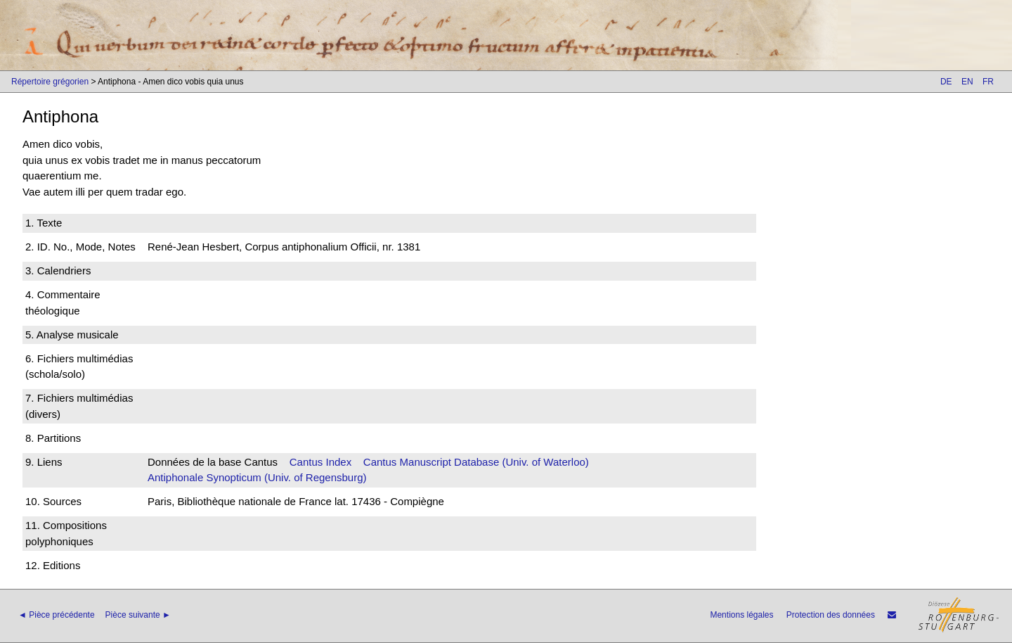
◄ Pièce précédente (56, 615)
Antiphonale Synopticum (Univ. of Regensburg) (257, 477)
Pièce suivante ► (138, 615)
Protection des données (830, 615)
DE (946, 82)
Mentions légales (741, 615)
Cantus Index (320, 462)
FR (988, 82)
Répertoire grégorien (50, 82)
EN (967, 82)
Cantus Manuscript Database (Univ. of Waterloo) (476, 462)
